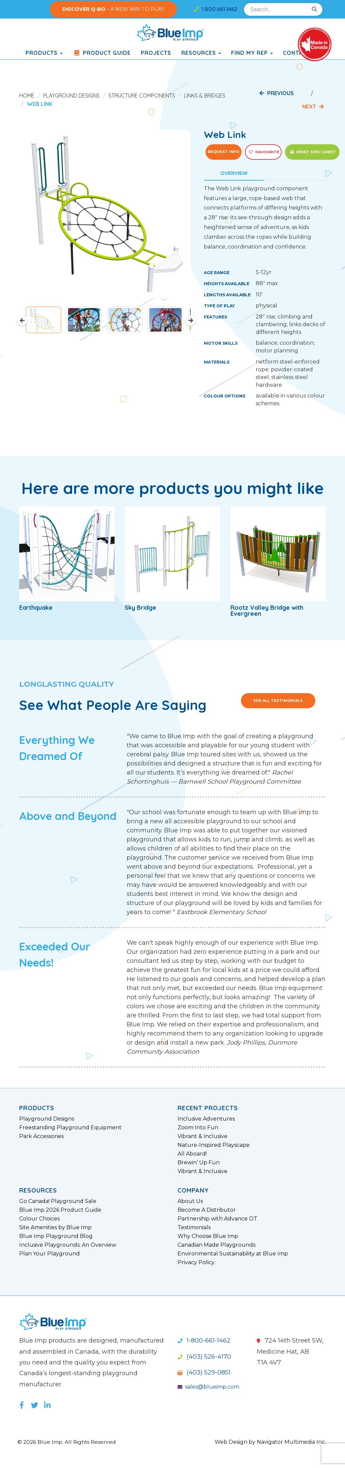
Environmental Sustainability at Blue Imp (233, 1253)
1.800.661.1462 (215, 9)
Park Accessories (41, 1136)
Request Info (223, 151)
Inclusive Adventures (206, 1119)
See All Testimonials (278, 700)
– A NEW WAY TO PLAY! (113, 9)
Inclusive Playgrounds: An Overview (67, 1245)
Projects (156, 52)
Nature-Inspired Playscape (214, 1145)
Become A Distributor (207, 1210)
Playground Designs (71, 95)
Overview (234, 173)
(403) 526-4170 (204, 1356)
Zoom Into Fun (198, 1127)
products (44, 52)
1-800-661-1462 (204, 1340)
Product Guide (102, 52)
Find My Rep (252, 52)
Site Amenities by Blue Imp (55, 1227)
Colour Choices (39, 1218)
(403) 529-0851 (204, 1372)
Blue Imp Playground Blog (56, 1236)
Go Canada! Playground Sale (57, 1201)
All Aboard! (192, 1154)
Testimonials (194, 1227)
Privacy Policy (196, 1262)
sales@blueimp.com (208, 1387)
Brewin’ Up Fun (199, 1162)
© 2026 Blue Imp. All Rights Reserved (68, 1442)
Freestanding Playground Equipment (70, 1127)
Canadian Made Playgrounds (216, 1245)
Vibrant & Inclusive (202, 1136)
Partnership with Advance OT (217, 1218)
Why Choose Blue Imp (208, 1236)
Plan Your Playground (49, 1253)
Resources (201, 52)
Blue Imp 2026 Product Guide (60, 1210)
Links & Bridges (204, 95)
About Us (190, 1201)
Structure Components (141, 95)
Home (26, 95)
